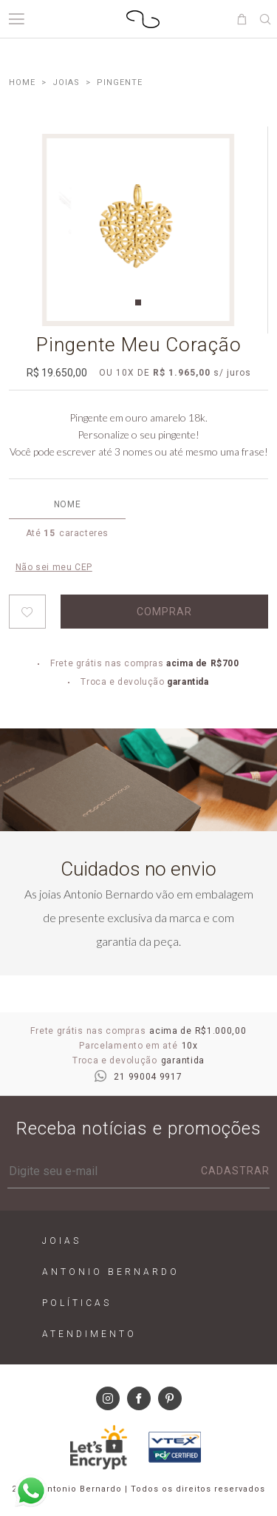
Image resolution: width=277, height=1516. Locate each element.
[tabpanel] (138, 230)
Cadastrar (235, 1171)
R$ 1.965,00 (182, 373)
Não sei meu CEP (54, 567)
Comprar (164, 611)
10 (122, 373)
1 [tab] (138, 302)
